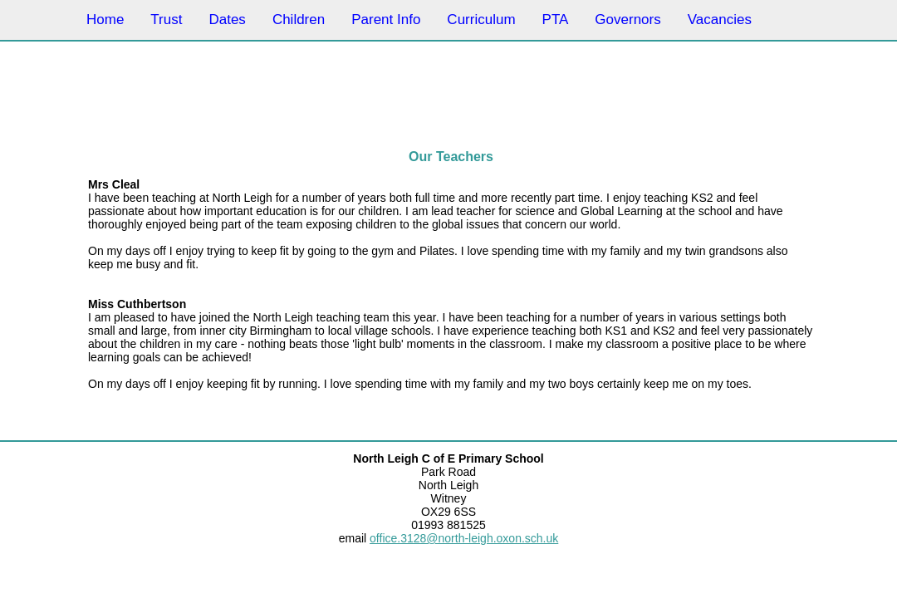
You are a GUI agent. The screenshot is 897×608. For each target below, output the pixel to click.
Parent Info (385, 19)
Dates (226, 19)
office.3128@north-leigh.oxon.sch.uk (464, 538)
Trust (166, 19)
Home (105, 19)
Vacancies (720, 19)
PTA (555, 19)
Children (298, 19)
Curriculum (481, 19)
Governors (627, 19)
